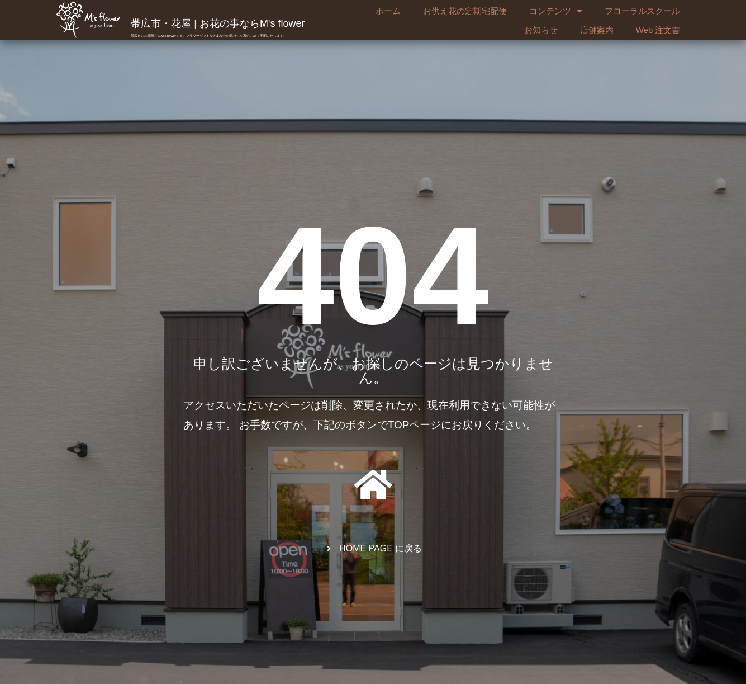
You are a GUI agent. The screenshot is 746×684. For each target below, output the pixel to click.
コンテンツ (555, 11)
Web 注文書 (658, 30)
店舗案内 (597, 30)
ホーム (388, 11)
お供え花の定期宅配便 (465, 11)
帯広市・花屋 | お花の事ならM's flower (218, 23)
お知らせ (541, 30)
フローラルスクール (642, 11)
